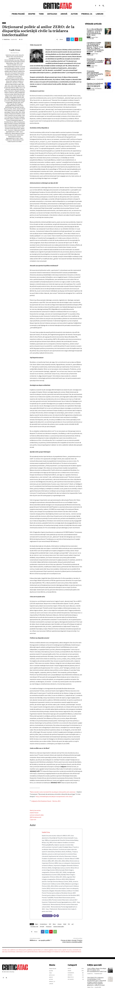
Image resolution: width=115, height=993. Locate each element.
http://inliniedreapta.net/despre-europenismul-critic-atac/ (54, 796)
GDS (50, 924)
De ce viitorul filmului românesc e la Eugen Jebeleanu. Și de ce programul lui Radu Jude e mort (94, 32)
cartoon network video (37, 815)
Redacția (93, 79)
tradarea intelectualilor (58, 926)
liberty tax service (35, 810)
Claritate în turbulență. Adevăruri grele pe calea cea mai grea (95, 85)
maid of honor (34, 813)
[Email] (54, 915)
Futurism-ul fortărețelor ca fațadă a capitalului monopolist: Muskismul (95, 61)
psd (72, 924)
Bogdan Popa (94, 37)
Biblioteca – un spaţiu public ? (40, 940)
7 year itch (33, 819)
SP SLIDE (42, 926)
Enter (4, 23)
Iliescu (54, 924)
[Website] (57, 915)
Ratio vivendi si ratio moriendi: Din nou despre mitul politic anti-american (52, 792)
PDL (69, 924)
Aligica (36, 924)
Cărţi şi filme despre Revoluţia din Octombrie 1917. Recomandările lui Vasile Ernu (96, 970)
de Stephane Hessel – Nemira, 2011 (46, 801)
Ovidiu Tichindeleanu (96, 88)
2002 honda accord (35, 817)
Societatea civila (34, 926)
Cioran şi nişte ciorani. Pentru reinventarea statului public (71, 941)
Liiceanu (59, 924)
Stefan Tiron (94, 65)
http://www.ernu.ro (15, 52)
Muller (64, 924)
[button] (103, 6)
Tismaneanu (48, 926)
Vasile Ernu (7, 39)
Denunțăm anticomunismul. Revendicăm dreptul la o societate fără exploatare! (95, 74)
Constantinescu (43, 924)
